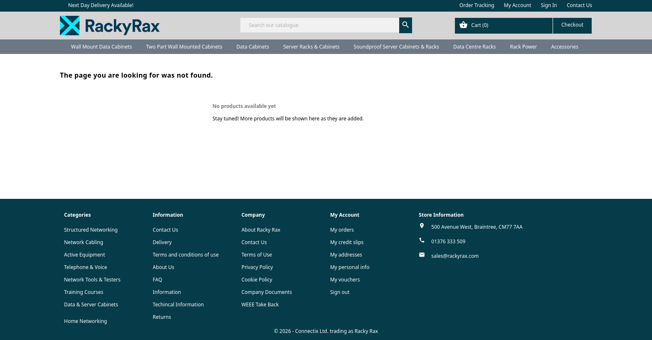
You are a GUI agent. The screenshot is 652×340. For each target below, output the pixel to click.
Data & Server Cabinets (91, 304)
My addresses (346, 254)
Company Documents (267, 292)
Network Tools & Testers (92, 279)
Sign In (549, 5)
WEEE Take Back (260, 304)
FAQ (157, 279)
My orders (342, 229)
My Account (517, 5)
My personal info (350, 267)
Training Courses (84, 292)
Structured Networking (91, 229)
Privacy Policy (257, 267)
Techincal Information (178, 304)
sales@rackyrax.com (455, 255)
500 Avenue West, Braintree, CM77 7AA (476, 226)
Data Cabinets (252, 46)
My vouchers (345, 279)
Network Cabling (83, 242)
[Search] (326, 25)
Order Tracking (476, 5)
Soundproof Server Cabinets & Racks (396, 46)
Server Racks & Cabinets (311, 46)
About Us (163, 267)
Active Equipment (84, 254)
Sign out (340, 292)
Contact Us (579, 5)
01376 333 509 (448, 241)
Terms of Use (257, 254)
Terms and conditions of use (186, 254)
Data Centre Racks (474, 46)
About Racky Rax (261, 229)
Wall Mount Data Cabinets (101, 46)
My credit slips (346, 242)
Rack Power (523, 46)
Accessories (564, 46)
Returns (162, 316)
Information (167, 292)
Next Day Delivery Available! (100, 5)
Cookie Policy (257, 279)
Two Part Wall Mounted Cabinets (184, 46)
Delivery (162, 242)
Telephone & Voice (85, 267)
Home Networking (85, 321)
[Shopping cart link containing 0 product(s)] (523, 25)
